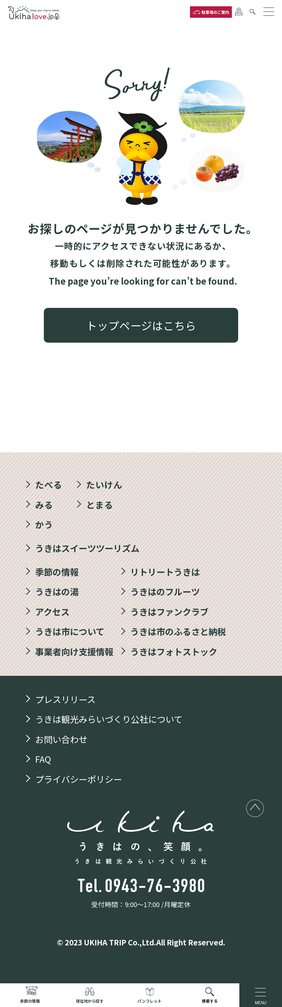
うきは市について (69, 631)
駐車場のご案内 (215, 12)
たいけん (104, 484)
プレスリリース (65, 699)
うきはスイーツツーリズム (87, 548)
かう (44, 524)
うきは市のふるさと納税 (178, 631)
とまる (99, 504)
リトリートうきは (165, 571)
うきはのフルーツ (165, 591)
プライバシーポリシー (78, 779)
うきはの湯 (57, 591)
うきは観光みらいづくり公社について (108, 719)
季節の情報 (57, 571)
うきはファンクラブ (169, 612)
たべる (48, 484)
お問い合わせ (61, 739)
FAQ (43, 759)
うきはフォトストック (173, 651)
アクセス (52, 612)
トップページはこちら (141, 325)
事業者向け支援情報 (74, 651)
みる (44, 504)
